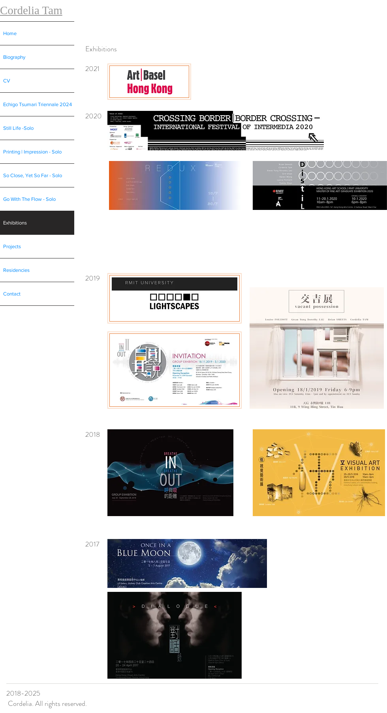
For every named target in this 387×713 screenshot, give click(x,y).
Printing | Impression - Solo (32, 152)
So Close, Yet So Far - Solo (32, 175)
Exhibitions (15, 223)
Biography (14, 57)
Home (10, 33)
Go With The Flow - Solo (29, 199)
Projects (12, 246)
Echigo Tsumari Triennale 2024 (37, 104)
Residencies (16, 270)
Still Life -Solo (18, 128)
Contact (12, 294)
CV (6, 81)
